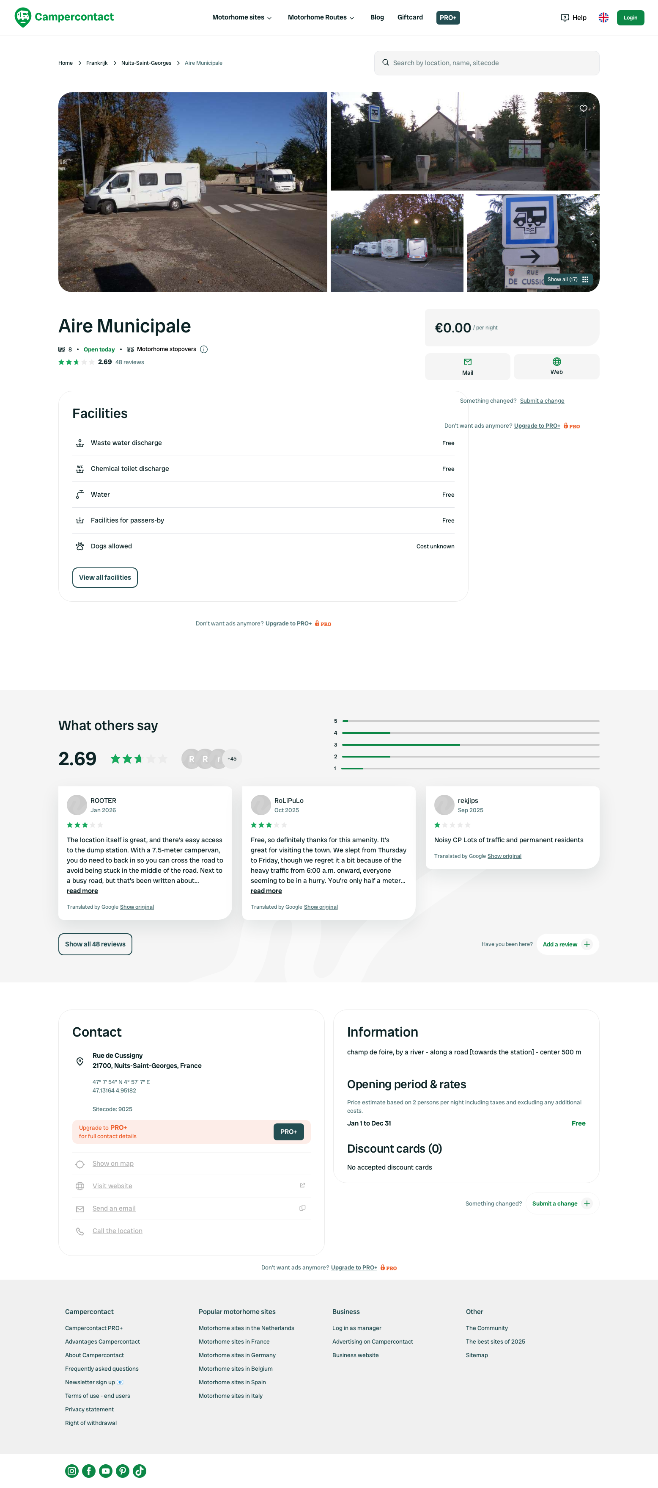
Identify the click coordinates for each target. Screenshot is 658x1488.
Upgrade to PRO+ (289, 623)
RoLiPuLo (289, 800)
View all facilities (105, 577)
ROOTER (103, 800)
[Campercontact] (64, 17)
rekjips (468, 800)
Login (631, 17)
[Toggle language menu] (603, 18)
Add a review (568, 944)
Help (574, 17)
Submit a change (542, 400)
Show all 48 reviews (95, 944)
